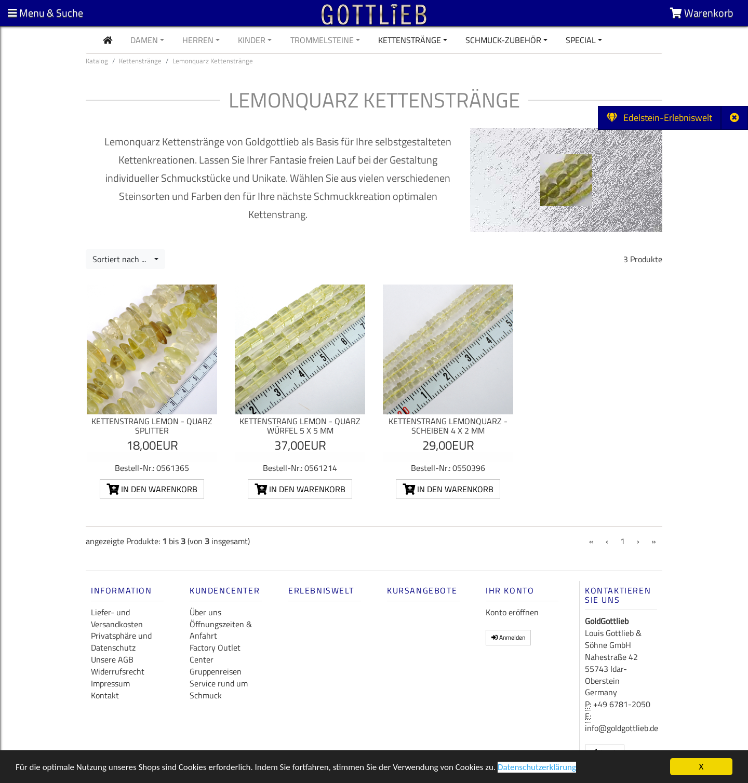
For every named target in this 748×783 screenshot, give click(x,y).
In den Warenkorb (151, 489)
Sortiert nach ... (122, 259)
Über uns (205, 612)
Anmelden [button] (508, 637)
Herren (197, 40)
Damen (144, 40)
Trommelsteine (322, 40)
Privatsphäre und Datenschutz (121, 641)
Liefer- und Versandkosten (117, 618)
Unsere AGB (112, 659)
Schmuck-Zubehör (503, 40)
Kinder (251, 40)
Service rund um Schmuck (219, 689)
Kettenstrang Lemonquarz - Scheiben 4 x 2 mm (448, 426)
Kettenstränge (409, 40)
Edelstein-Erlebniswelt (659, 118)
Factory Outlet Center (215, 653)
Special (581, 40)
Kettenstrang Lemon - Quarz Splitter (151, 426)
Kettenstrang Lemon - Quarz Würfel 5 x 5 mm (299, 426)
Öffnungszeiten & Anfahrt (221, 630)
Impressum (110, 683)
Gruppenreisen (216, 671)
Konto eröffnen (512, 612)
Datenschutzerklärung (537, 768)
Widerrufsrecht (117, 671)
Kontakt (105, 695)
